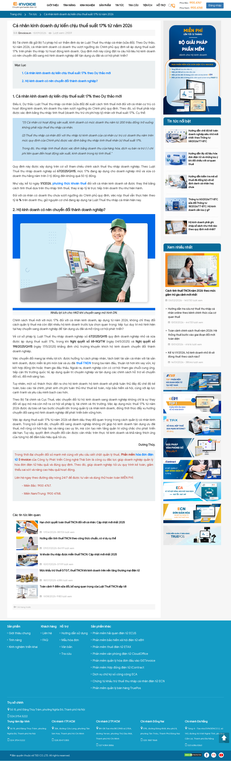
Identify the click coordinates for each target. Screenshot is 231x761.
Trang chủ (16, 14)
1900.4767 (195, 2)
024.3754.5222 (17, 716)
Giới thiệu (48, 5)
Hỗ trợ (156, 5)
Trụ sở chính (15, 703)
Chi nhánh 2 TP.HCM (108, 721)
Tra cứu (128, 5)
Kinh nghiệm (82, 5)
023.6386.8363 (193, 745)
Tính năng (64, 5)
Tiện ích (142, 5)
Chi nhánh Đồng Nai (152, 721)
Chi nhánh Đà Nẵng (196, 721)
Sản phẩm (100, 5)
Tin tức (114, 5)
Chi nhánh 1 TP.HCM (63, 721)
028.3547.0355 (60, 740)
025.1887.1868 (148, 740)
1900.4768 (196, 7)
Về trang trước (24, 607)
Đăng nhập (214, 5)
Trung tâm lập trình (18, 721)
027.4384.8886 (105, 745)
